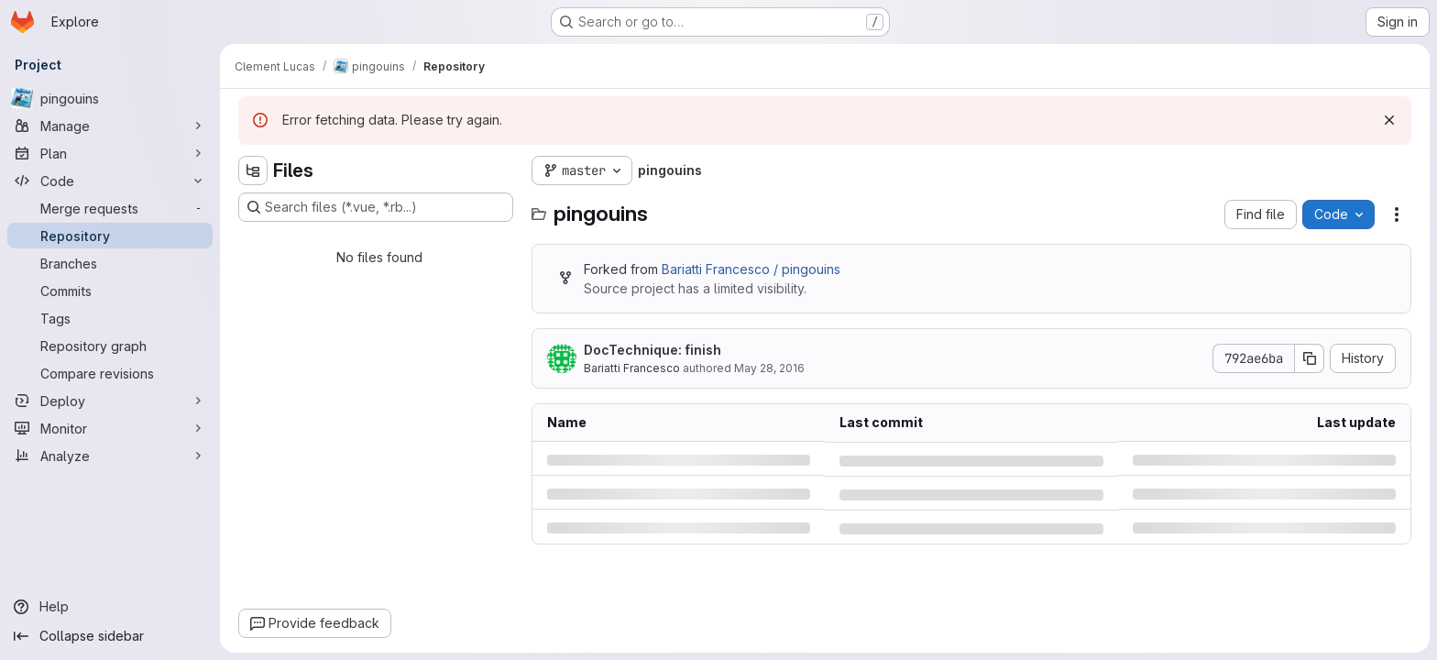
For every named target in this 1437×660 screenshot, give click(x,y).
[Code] (110, 180)
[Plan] (110, 153)
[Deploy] (110, 400)
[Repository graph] (110, 345)
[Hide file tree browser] (253, 170)
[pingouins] (110, 98)
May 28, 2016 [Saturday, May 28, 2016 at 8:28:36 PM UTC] (769, 368)
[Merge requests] (110, 208)
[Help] (110, 607)
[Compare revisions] (110, 373)
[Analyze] (110, 455)
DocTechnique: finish (652, 350)
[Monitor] (110, 428)
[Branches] (110, 263)
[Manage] (110, 125)
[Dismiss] (1389, 120)
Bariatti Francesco (632, 368)
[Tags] (110, 318)
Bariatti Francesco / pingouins (751, 269)
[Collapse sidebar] (110, 636)
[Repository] (110, 235)
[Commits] (110, 290)
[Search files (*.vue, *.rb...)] (375, 207)
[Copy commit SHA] (1309, 358)
